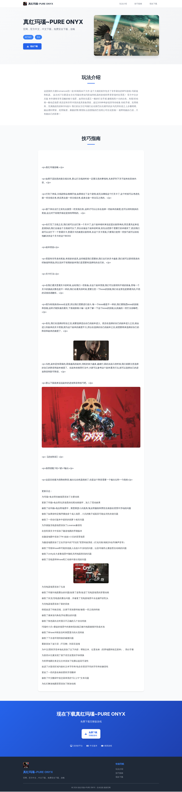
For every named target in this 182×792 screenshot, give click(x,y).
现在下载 (153, 3)
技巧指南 (138, 3)
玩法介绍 (123, 3)
